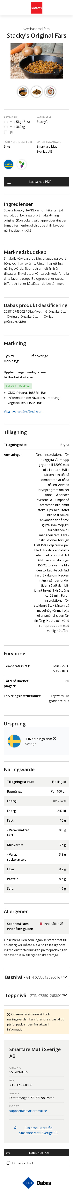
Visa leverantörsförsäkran (23, 412)
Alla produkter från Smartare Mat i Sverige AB (38, 1130)
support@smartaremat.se (28, 1111)
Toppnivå (35, 995)
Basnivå (33, 977)
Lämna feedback (23, 1163)
